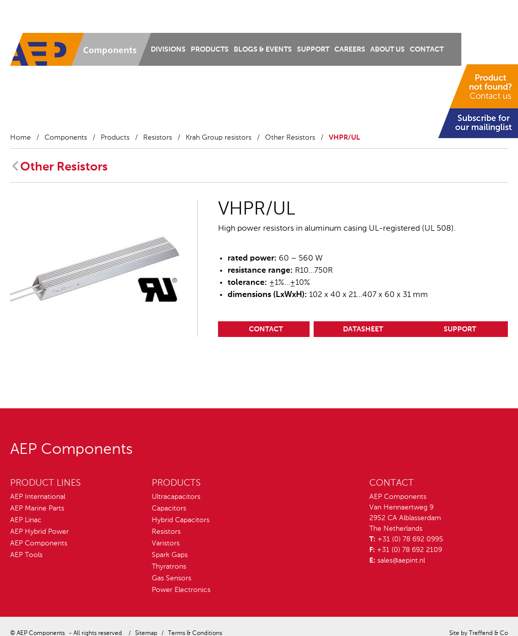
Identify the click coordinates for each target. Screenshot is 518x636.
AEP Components (38, 543)
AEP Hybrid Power (39, 531)
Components (66, 137)
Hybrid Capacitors (180, 520)
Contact (427, 49)
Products (210, 49)
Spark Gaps (170, 555)
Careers (349, 49)
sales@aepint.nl (401, 560)
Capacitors (169, 508)
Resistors (157, 137)
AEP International (37, 496)
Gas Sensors (171, 578)
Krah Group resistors (218, 137)
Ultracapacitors (176, 496)
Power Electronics (181, 589)
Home (20, 137)
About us (387, 49)
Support (313, 49)
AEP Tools (26, 555)
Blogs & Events (263, 49)
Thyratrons (169, 566)
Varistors (166, 543)
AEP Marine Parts (37, 508)
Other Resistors (290, 137)
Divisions (168, 49)
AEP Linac (25, 520)
